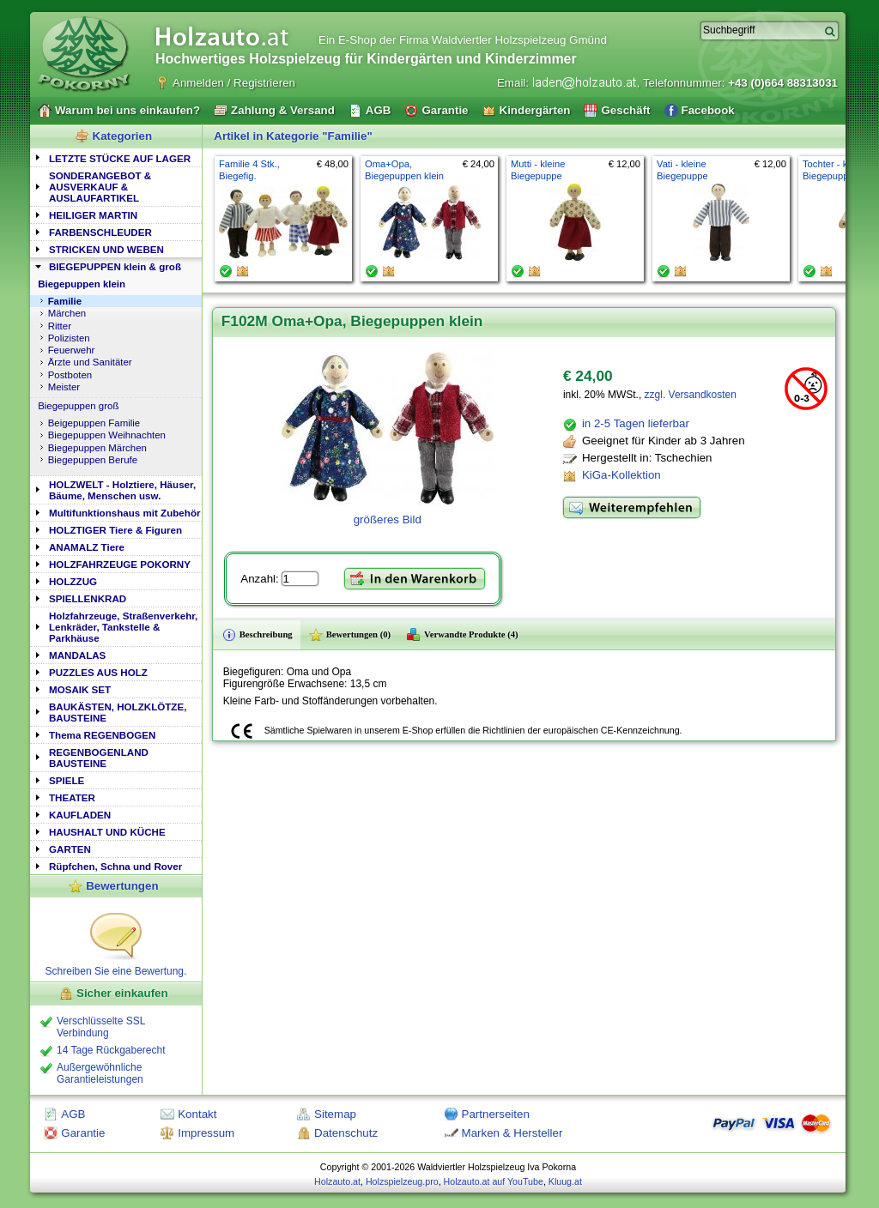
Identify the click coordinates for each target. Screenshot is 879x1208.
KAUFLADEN (80, 814)
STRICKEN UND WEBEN (106, 249)
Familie (65, 301)
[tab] (116, 157)
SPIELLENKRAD (87, 598)
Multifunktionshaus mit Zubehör (124, 512)
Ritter (59, 326)
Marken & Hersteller (512, 1132)
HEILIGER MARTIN (93, 214)
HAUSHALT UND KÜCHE (107, 831)
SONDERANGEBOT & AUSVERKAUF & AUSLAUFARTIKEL (100, 186)
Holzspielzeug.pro (402, 1181)
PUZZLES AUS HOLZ (98, 672)
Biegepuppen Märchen (97, 448)
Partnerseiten (496, 1114)
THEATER (72, 797)
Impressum (206, 1132)
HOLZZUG (73, 581)
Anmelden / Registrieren (234, 82)
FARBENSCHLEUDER (100, 232)
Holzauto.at (337, 1181)
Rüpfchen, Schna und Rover (115, 866)
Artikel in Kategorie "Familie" (293, 136)
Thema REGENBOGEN (102, 734)
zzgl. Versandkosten (691, 395)
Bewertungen (122, 885)
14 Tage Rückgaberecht (111, 1050)
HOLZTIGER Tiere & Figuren (115, 529)
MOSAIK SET (80, 689)
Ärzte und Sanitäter (90, 362)
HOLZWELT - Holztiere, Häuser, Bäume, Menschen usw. (122, 490)
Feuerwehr (71, 350)
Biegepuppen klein (81, 284)
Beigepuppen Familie (94, 423)
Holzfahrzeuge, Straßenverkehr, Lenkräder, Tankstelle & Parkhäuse (123, 626)
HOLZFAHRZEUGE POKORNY (120, 564)
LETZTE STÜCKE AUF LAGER (120, 158)
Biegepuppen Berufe (92, 460)
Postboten (70, 375)
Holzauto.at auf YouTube (493, 1181)
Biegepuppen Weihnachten (107, 435)
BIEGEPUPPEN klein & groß (115, 266)
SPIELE (66, 780)
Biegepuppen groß (78, 406)
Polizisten (69, 338)
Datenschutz (346, 1132)
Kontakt (197, 1114)
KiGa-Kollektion (621, 474)
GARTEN (70, 849)
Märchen (67, 313)
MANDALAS (77, 655)
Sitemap (335, 1114)
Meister (64, 387)
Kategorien (123, 136)
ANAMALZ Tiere (86, 547)
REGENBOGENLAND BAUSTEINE (99, 757)
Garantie (83, 1132)
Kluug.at (565, 1181)
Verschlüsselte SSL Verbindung (101, 1027)
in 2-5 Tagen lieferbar (635, 423)
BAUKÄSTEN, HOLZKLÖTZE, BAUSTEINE (117, 712)
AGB (73, 1114)
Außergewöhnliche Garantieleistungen (100, 1073)
